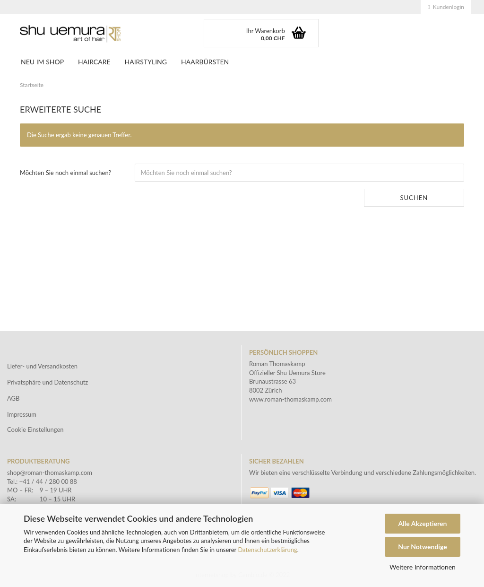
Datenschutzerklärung (267, 549)
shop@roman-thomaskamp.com (49, 472)
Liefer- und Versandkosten (42, 366)
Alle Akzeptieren (422, 523)
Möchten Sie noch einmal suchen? (65, 172)
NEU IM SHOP (42, 62)
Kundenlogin (446, 6)
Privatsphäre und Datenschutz (47, 382)
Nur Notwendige (422, 547)
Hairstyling (146, 62)
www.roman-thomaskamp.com (290, 399)
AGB (13, 398)
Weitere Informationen (422, 567)
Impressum (21, 414)
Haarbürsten (205, 62)
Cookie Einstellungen (35, 429)
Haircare (94, 62)
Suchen (414, 198)
